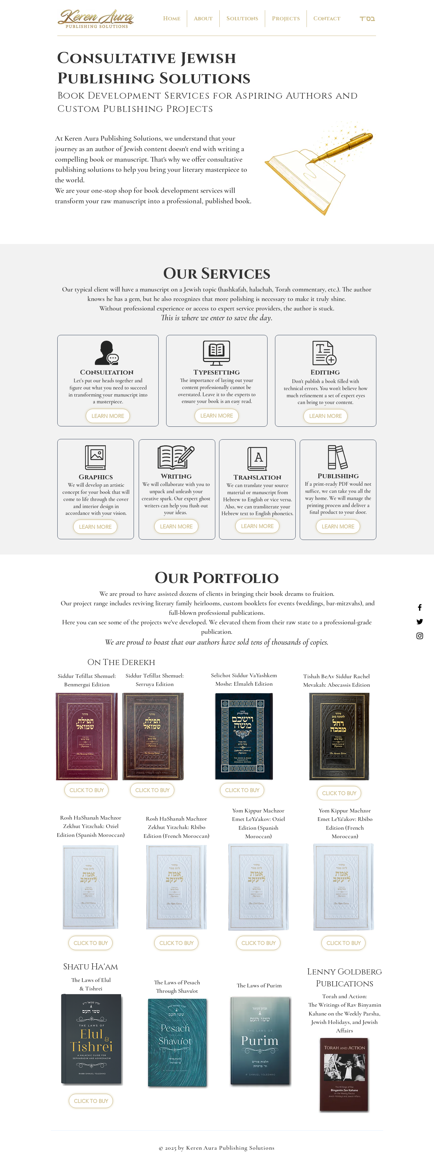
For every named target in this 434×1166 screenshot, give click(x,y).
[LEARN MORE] (108, 416)
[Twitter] (419, 621)
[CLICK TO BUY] (86, 790)
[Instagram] (419, 635)
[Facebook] (419, 607)
